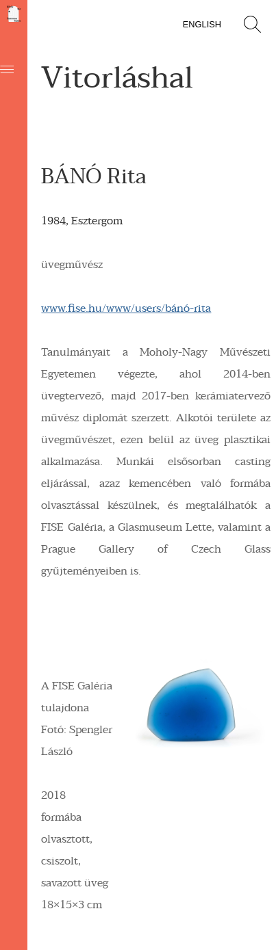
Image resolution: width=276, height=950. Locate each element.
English (202, 24)
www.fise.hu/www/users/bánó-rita (126, 308)
